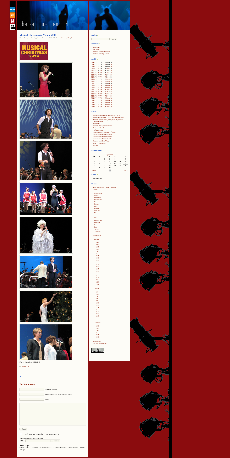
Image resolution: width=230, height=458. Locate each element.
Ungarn (96, 208)
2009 (93, 95)
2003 (93, 106)
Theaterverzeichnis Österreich (102, 136)
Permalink (25, 366)
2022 (93, 70)
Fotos (73, 38)
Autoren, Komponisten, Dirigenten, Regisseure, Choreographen (108, 120)
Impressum (96, 47)
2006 (93, 100)
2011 (92, 91)
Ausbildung (98, 193)
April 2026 (109, 155)
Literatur (97, 222)
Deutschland (98, 199)
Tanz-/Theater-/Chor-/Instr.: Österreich (105, 132)
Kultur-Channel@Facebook (101, 51)
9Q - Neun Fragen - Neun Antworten (104, 187)
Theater (96, 229)
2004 (93, 104)
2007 (93, 99)
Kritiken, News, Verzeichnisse (102, 126)
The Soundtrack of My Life (101, 343)
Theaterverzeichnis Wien (101, 141)
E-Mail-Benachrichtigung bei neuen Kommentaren (41, 434)
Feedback (96, 49)
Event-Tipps (98, 220)
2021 (93, 72)
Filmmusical (98, 202)
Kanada (96, 204)
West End (97, 210)
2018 (93, 78)
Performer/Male (98, 130)
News (95, 217)
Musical (63, 38)
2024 (93, 66)
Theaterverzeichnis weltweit (102, 139)
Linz (95, 206)
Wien (68, 38)
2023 (93, 68)
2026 (93, 62)
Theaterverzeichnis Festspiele (102, 134)
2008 (93, 97)
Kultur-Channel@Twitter (101, 54)
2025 (93, 64)
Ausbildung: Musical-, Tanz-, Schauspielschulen (108, 117)
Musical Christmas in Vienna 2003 (38, 35)
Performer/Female (98, 128)
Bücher (96, 239)
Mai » (126, 170)
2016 (93, 82)
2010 (93, 93)
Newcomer (97, 225)
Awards (96, 195)
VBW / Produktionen (99, 143)
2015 (93, 83)
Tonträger (97, 231)
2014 (93, 85)
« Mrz (94, 170)
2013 (93, 87)
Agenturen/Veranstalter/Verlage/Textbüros (106, 115)
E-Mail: (35, 441)
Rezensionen (97, 235)
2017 (93, 80)
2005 (93, 102)
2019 (93, 76)
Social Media (97, 341)
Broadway (97, 197)
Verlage (95, 145)
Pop (95, 227)
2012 (93, 89)
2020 (93, 74)
